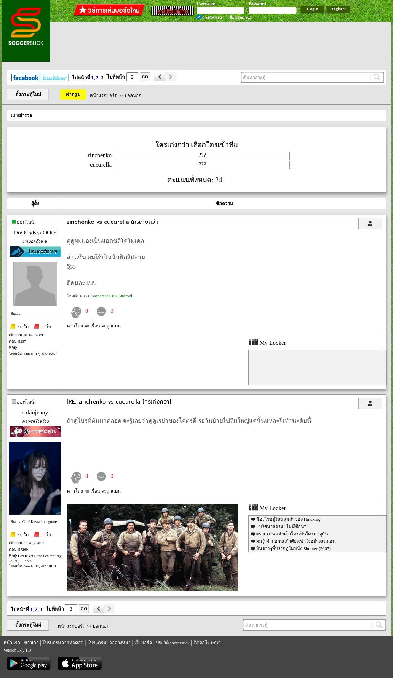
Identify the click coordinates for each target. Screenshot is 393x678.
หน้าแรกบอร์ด (103, 95)
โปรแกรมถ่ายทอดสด (62, 642)
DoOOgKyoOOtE (35, 232)
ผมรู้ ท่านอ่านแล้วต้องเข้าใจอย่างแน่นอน (295, 541)
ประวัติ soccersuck (173, 642)
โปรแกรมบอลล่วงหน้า (109, 642)
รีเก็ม (49, 650)
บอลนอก (133, 95)
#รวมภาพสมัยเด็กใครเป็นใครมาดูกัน (292, 533)
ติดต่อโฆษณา (207, 642)
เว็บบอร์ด (143, 642)
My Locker (267, 343)
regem (37, 650)
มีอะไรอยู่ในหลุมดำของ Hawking (288, 519)
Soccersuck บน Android (111, 296)
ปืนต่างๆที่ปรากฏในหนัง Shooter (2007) (293, 548)
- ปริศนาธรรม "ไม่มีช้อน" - (282, 526)
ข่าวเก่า (31, 642)
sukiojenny (35, 412)
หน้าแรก (11, 642)
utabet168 (64, 650)
